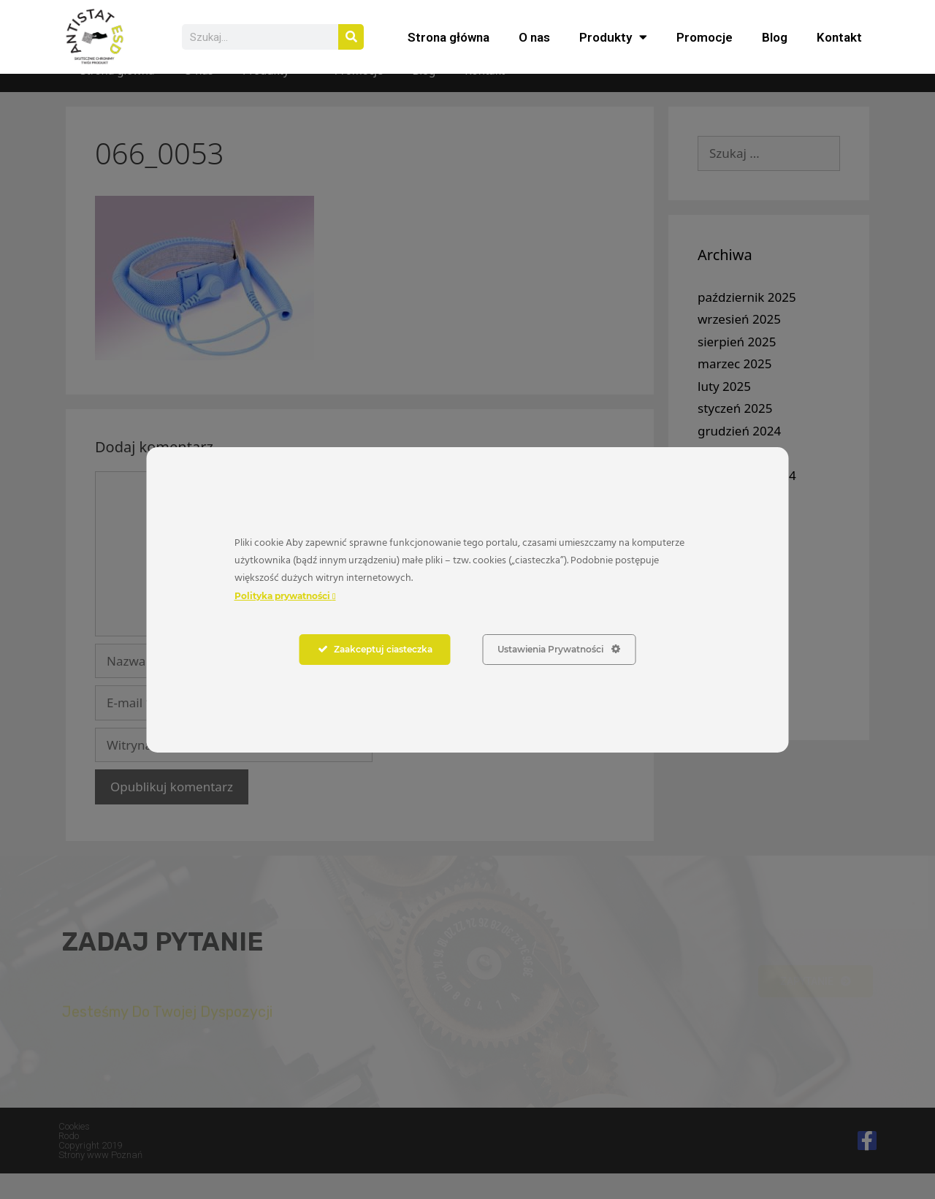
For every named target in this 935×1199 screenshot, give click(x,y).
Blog (774, 37)
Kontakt (839, 37)
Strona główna (448, 37)
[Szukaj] (351, 37)
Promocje (704, 37)
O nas (534, 37)
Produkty (613, 36)
